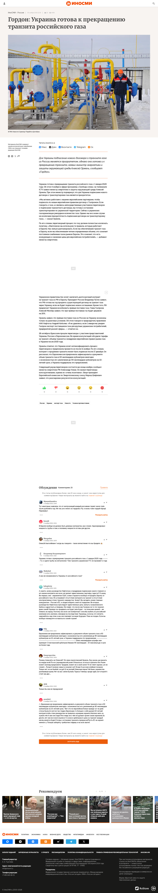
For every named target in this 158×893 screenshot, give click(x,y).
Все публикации (102, 834)
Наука (45, 834)
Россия (21, 13)
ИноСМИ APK (145, 852)
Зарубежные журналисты (28, 852)
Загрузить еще (73, 741)
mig (45, 629)
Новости (67, 403)
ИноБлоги (90, 834)
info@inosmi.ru (7, 868)
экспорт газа (58, 403)
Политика (25, 834)
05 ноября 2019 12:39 (34, 12)
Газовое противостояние (81, 403)
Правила (104, 487)
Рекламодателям (58, 852)
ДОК (45, 684)
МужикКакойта (50, 501)
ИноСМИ (12, 13)
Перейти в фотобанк (33, 132)
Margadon (48, 538)
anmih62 (47, 699)
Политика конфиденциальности (80, 852)
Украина (49, 403)
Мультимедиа (78, 834)
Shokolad (47, 571)
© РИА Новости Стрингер (16, 132)
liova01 (46, 521)
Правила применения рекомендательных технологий (117, 852)
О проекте (45, 852)
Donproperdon (49, 655)
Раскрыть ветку (101, 515)
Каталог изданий (9, 852)
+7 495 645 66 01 (8, 875)
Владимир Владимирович (55, 554)
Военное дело (55, 834)
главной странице (95, 495)
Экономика (35, 834)
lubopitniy (48, 586)
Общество (67, 834)
